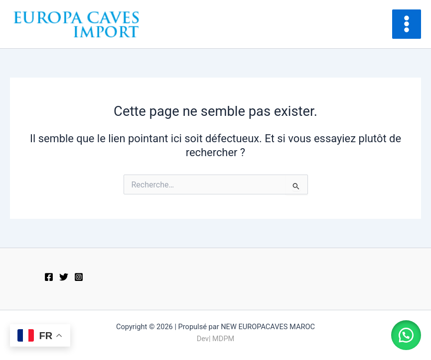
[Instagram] (78, 276)
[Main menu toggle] (406, 23)
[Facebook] (48, 276)
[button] (406, 335)
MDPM (223, 338)
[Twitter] (63, 276)
